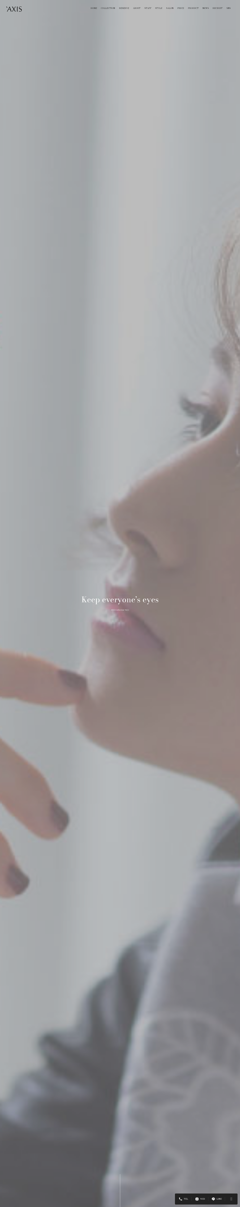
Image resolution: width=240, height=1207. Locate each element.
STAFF (147, 8)
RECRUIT (218, 8)
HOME (94, 8)
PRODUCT (193, 8)
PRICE (180, 8)
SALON (170, 8)
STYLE (158, 8)
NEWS (205, 8)
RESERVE (124, 8)
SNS (229, 8)
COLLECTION (108, 8)
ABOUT (137, 8)
